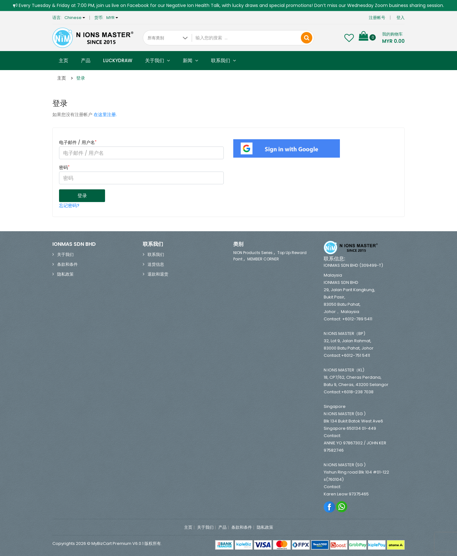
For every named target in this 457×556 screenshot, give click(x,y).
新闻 (190, 60)
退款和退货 (158, 274)
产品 (85, 60)
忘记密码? (69, 205)
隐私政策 (65, 274)
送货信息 (156, 264)
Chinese (74, 18)
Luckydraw (117, 60)
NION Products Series (253, 252)
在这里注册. (105, 114)
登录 (80, 78)
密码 (64, 167)
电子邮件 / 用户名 (77, 142)
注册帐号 (377, 18)
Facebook (329, 507)
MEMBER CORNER (263, 259)
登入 (400, 18)
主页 (63, 60)
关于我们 (157, 60)
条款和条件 (67, 264)
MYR (112, 18)
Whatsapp (342, 507)
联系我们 (223, 60)
